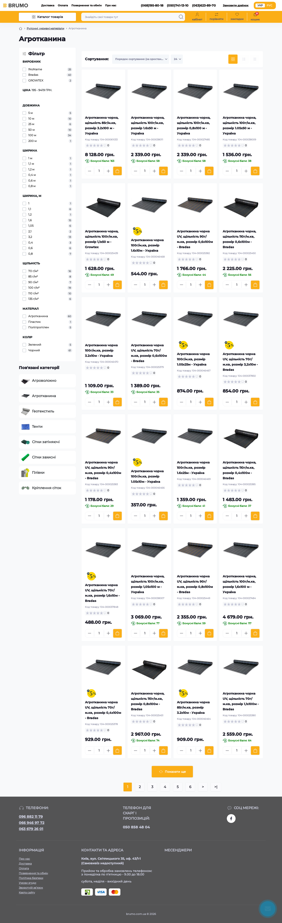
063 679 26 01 (31, 829)
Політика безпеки (31, 878)
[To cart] (117, 171)
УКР (260, 5)
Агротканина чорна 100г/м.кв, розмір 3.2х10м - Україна (101, 350)
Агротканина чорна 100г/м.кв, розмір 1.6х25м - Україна (193, 467)
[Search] (181, 17)
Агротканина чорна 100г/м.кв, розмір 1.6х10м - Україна (147, 245)
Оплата (63, 5)
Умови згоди (27, 882)
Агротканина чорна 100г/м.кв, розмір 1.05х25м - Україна (193, 359)
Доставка (47, 5)
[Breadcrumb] (20, 28)
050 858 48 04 (136, 827)
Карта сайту (27, 892)
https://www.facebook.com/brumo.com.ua (231, 818)
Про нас (110, 5)
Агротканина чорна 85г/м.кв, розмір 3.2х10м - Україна (193, 707)
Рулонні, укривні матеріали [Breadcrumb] (45, 28)
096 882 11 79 (31, 817)
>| (215, 787)
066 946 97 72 (31, 823)
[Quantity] (99, 171)
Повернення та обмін (86, 5)
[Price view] (254, 59)
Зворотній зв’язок (31, 887)
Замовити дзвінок (236, 5)
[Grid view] (233, 59)
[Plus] (108, 171)
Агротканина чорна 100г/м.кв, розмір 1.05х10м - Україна (147, 476)
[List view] (244, 59)
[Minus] (89, 171)
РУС (269, 5)
